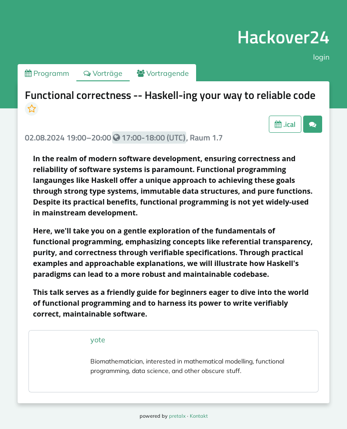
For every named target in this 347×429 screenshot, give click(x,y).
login (321, 56)
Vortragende (163, 73)
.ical (285, 124)
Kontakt (199, 416)
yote (97, 339)
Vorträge (103, 73)
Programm (47, 73)
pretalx (177, 416)
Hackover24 (283, 37)
